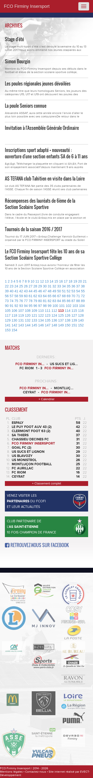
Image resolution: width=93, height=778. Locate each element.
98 (45, 306)
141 (7, 325)
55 (83, 291)
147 (48, 325)
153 (7, 330)
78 (30, 301)
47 (45, 291)
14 (51, 281)
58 (16, 296)
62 (35, 296)
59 (21, 296)
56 (7, 296)
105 (7, 311)
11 (37, 281)
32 (54, 286)
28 (35, 286)
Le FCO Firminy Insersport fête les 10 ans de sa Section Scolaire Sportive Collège (44, 254)
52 (69, 291)
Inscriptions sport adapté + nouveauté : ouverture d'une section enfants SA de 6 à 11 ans (46, 153)
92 (16, 306)
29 (40, 286)
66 (54, 296)
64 (45, 296)
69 (69, 296)
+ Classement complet (46, 483)
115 (74, 311)
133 (34, 320)
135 (48, 320)
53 (73, 291)
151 (74, 325)
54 (78, 291)
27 (30, 286)
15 (56, 281)
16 (61, 281)
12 (42, 281)
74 (11, 301)
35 (69, 286)
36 (73, 286)
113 (61, 311)
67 (59, 296)
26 (26, 286)
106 (14, 311)
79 (35, 301)
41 (16, 291)
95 (30, 306)
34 (64, 286)
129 (7, 320)
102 (68, 306)
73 (7, 301)
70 (73, 296)
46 (40, 291)
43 (26, 291)
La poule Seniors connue (25, 106)
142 (14, 325)
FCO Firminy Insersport (27, 6)
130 (14, 320)
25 (21, 286)
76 (21, 301)
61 (30, 296)
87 (73, 301)
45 (35, 291)
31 (50, 286)
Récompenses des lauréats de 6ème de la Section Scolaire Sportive (40, 204)
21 (85, 281)
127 (74, 315)
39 (7, 291)
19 (75, 281)
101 (62, 306)
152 (81, 325)
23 (11, 286)
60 (26, 296)
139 (74, 320)
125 (61, 315)
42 (21, 291)
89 (83, 301)
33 (59, 286)
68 (64, 296)
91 (11, 306)
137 (61, 320)
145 (34, 325)
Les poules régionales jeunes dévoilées (38, 83)
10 (32, 281)
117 (7, 315)
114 (67, 311)
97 (40, 306)
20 (80, 281)
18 (70, 281)
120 (28, 315)
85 (64, 301)
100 (55, 306)
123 (48, 315)
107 (21, 311)
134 (41, 320)
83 (54, 301)
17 (66, 281)
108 (28, 311)
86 (69, 301)
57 (11, 296)
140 (81, 320)
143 (21, 325)
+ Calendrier (47, 399)
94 (26, 306)
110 (41, 311)
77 (26, 301)
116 (81, 311)
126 (67, 315)
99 (50, 306)
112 (54, 311)
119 (21, 315)
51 (64, 291)
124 (54, 315)
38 (83, 286)
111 (48, 311)
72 (83, 296)
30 (45, 286)
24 (16, 286)
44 (30, 291)
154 (14, 330)
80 (40, 301)
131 (21, 320)
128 (81, 315)
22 (7, 286)
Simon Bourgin (17, 61)
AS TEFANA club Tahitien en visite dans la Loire (45, 178)
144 (28, 325)
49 (54, 291)
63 (40, 296)
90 (7, 306)
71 (78, 296)
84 (59, 301)
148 (54, 325)
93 (21, 306)
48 (50, 291)
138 (67, 320)
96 (35, 306)
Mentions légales (11, 771)
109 (34, 311)
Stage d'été (14, 39)
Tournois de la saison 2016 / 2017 (33, 229)
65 (50, 296)
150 (67, 325)
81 (45, 301)
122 (41, 315)
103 (75, 306)
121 (34, 315)
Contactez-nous (35, 771)
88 (78, 301)
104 (82, 306)
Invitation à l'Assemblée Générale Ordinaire (42, 128)
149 (61, 325)
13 (47, 281)
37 (78, 286)
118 (14, 315)
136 (54, 320)
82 (50, 301)
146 (41, 325)
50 (59, 291)
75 (16, 301)
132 (28, 320)
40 (11, 291)
